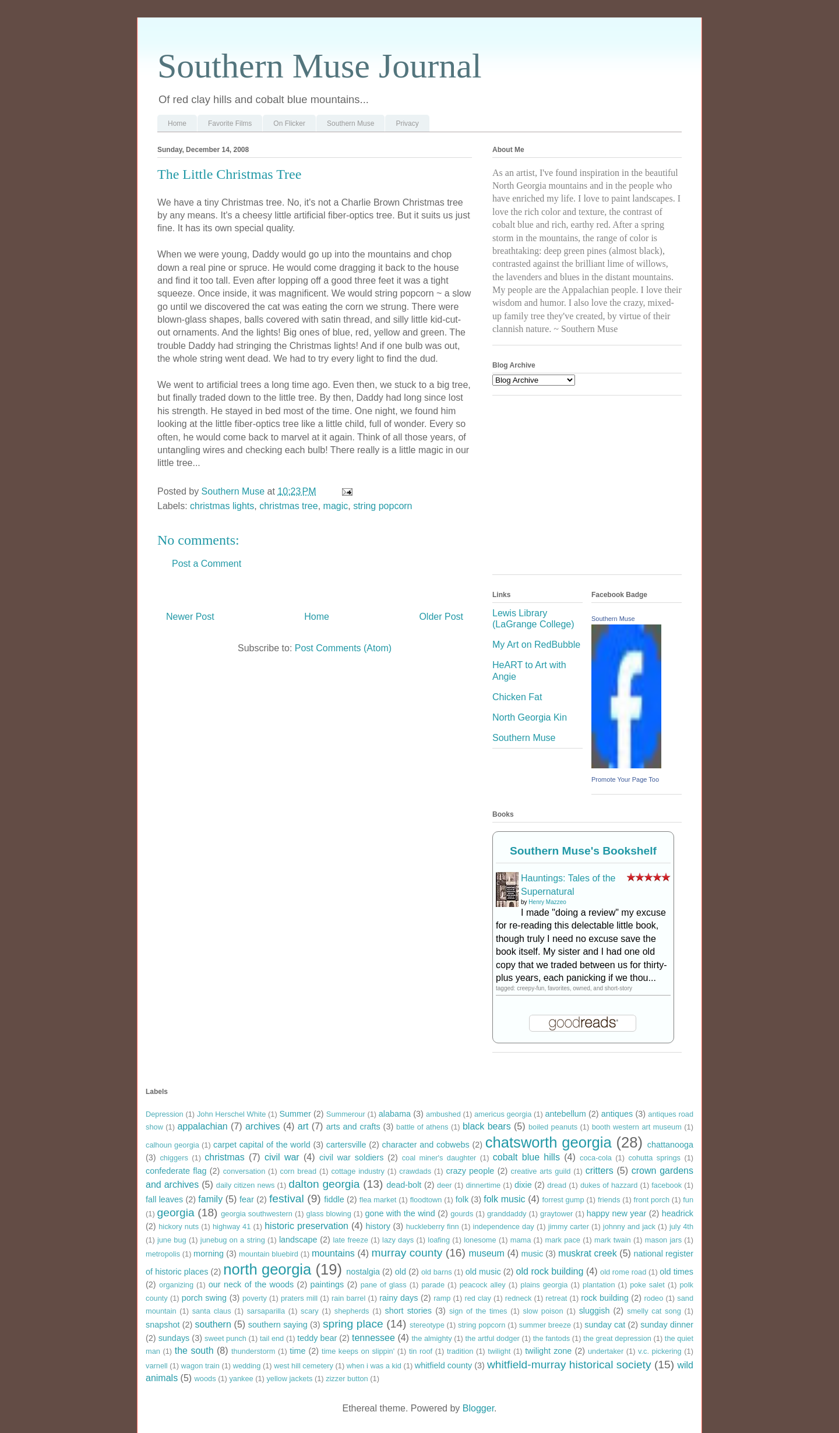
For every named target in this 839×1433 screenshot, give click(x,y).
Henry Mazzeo (547, 902)
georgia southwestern (256, 1213)
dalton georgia (323, 1184)
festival (286, 1198)
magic (335, 506)
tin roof (420, 1351)
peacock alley (483, 1284)
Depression (165, 1114)
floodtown (426, 1199)
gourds (461, 1213)
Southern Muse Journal (319, 66)
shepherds (351, 1311)
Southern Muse (350, 123)
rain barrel (348, 1298)
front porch (651, 1199)
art (303, 1126)
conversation (244, 1171)
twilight (499, 1351)
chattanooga (670, 1144)
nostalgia (363, 1271)
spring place (353, 1324)
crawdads (415, 1171)
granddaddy (507, 1213)
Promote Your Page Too (625, 779)
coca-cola (596, 1157)
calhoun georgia (172, 1145)
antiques (617, 1113)
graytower (556, 1213)
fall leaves (164, 1199)
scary (310, 1311)
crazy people (470, 1171)
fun (688, 1199)
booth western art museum (637, 1127)
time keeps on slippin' (358, 1351)
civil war (282, 1157)
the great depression (617, 1338)
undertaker (605, 1351)
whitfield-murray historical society (569, 1364)
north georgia (267, 1269)
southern (213, 1324)
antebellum (565, 1113)
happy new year (616, 1213)
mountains (333, 1253)
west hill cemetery (303, 1365)
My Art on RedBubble (536, 645)
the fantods (551, 1338)
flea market (378, 1199)
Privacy (407, 123)
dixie (523, 1185)
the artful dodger (492, 1338)
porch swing (204, 1298)
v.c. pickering (660, 1351)
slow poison (543, 1311)
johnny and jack (629, 1226)
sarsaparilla (266, 1311)
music (532, 1253)
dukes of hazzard (609, 1185)
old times (676, 1271)
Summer (295, 1113)
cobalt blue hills (526, 1157)
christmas (224, 1157)
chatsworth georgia (548, 1142)
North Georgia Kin (529, 717)
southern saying (278, 1324)
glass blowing (328, 1213)
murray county (407, 1253)
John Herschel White (231, 1114)
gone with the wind (400, 1213)
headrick (677, 1213)
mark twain (612, 1240)
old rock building (549, 1271)
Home (177, 123)
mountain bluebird (268, 1254)
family (210, 1199)
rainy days (398, 1298)
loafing (439, 1240)
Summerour (345, 1114)
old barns (436, 1272)
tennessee (373, 1338)
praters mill (299, 1298)
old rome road (623, 1272)
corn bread (298, 1171)
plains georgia (543, 1284)
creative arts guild (541, 1171)
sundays (174, 1338)
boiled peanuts (552, 1127)
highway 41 (232, 1226)
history (378, 1226)
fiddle (334, 1199)
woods (205, 1378)
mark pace (562, 1240)
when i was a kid (374, 1365)
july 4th (681, 1226)
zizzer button (347, 1378)
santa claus (211, 1311)
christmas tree (288, 506)
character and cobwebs (426, 1144)
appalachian (202, 1126)
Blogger (478, 1408)
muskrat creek (587, 1253)
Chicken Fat (517, 697)
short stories (408, 1310)
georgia (176, 1212)
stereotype (427, 1325)
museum (486, 1253)
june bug (171, 1240)
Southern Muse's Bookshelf (583, 851)
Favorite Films (230, 123)
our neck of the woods (251, 1284)
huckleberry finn (432, 1226)
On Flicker (289, 123)
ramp (441, 1298)
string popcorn (382, 506)
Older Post (441, 617)
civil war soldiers (351, 1157)
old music (483, 1271)
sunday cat (604, 1324)
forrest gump (563, 1199)
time (297, 1351)
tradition (460, 1351)
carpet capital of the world (262, 1144)
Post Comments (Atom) (343, 648)
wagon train (200, 1365)
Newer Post (190, 617)
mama (520, 1240)
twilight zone (548, 1351)
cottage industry (358, 1171)
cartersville (346, 1144)
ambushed (443, 1114)
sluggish (594, 1310)
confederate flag (176, 1171)
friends (609, 1199)
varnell (157, 1365)
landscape (298, 1239)
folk (462, 1199)
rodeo (654, 1298)
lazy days (398, 1240)
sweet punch (225, 1338)
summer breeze (545, 1325)
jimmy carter (568, 1226)
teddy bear (317, 1338)
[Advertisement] (579, 489)
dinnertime (483, 1185)
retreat (556, 1298)
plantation (599, 1284)
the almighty (431, 1338)
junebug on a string (232, 1240)
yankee (241, 1378)
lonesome (480, 1240)
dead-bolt (403, 1185)
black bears (487, 1126)
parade (433, 1284)
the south (194, 1351)
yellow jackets (289, 1378)
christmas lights (222, 506)
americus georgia (502, 1114)
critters (600, 1171)
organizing (176, 1284)
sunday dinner (666, 1324)
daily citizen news (245, 1185)
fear (246, 1199)
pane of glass (384, 1284)
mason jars (663, 1240)
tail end (272, 1338)
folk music (504, 1199)
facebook (666, 1185)
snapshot (162, 1324)
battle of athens (422, 1127)
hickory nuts (178, 1226)
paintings (327, 1284)
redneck (518, 1298)
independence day (503, 1226)
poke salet (647, 1284)
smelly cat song (654, 1311)
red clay (477, 1298)
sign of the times (478, 1311)
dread (556, 1185)
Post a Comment (206, 564)
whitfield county (443, 1365)
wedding (247, 1365)
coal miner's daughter (439, 1157)
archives (262, 1126)
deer (444, 1185)
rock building (604, 1298)
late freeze (350, 1240)
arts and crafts (353, 1126)
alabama (395, 1113)
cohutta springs (654, 1157)
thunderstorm (253, 1351)
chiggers (174, 1157)
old (400, 1271)
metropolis (163, 1254)
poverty (254, 1298)
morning (208, 1253)
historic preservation (306, 1226)
